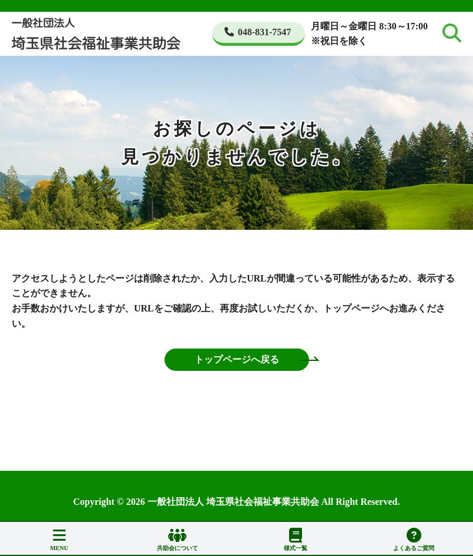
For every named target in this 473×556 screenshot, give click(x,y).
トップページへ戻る (236, 359)
